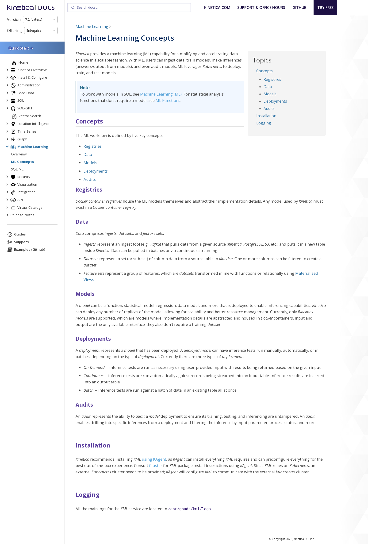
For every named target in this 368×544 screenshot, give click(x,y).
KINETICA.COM (217, 7)
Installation (266, 115)
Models (270, 93)
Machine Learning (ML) (161, 94)
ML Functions (168, 100)
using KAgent (154, 459)
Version (14, 19)
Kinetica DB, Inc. (304, 539)
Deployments (275, 101)
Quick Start (21, 48)
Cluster (155, 465)
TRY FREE (325, 7)
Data (268, 86)
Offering (14, 30)
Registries (272, 79)
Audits (269, 108)
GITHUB (299, 7)
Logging (263, 123)
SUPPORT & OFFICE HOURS (261, 7)
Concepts (264, 70)
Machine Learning (92, 26)
